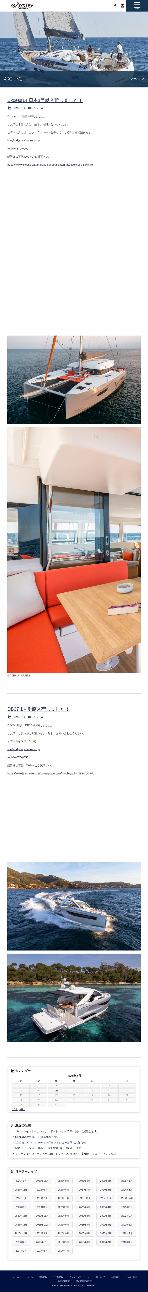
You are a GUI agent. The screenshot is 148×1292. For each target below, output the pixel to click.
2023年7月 (63, 1207)
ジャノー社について (96, 1277)
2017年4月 (63, 1251)
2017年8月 (42, 1251)
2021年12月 (21, 1224)
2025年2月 (105, 1181)
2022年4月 (105, 1216)
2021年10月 (42, 1224)
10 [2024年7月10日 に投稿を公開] (56, 1090)
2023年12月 (84, 1198)
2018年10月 (42, 1242)
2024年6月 (105, 1189)
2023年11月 (106, 1198)
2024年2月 (42, 1198)
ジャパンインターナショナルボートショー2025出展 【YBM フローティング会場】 (67, 1153)
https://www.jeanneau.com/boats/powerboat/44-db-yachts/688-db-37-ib (50, 773)
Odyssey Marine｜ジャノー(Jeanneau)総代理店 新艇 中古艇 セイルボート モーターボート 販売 (21, 6)
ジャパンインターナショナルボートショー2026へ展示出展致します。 (57, 1131)
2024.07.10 (18, 107)
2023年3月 (126, 1207)
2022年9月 (63, 1216)
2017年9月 (21, 1251)
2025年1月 (126, 1181)
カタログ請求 (131, 1277)
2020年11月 (21, 1233)
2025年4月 (84, 1181)
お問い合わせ (121, 6)
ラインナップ (75, 1277)
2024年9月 (42, 1189)
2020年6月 (63, 1233)
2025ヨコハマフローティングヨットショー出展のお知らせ (50, 1142)
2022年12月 (21, 1216)
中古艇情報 (58, 1277)
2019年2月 (21, 1242)
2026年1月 (21, 1181)
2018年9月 (63, 1242)
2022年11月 (42, 1216)
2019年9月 (126, 1233)
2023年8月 (42, 1207)
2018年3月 (105, 1242)
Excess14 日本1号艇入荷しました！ (45, 100)
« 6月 (15, 1109)
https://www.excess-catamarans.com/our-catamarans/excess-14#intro (50, 164)
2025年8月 (63, 1181)
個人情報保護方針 (84, 1281)
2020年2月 (105, 1233)
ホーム (16, 1277)
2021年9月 (63, 1224)
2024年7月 (84, 1189)
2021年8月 (84, 1224)
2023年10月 (127, 1198)
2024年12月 (21, 1189)
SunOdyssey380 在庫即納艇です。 (37, 1136)
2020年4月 (84, 1233)
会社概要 (115, 1277)
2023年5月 (84, 1207)
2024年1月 (63, 1198)
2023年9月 (21, 1207)
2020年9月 (42, 1233)
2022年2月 (126, 1216)
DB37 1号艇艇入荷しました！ (38, 709)
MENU (136, 6)
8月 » (22, 1109)
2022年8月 (84, 1216)
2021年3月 (105, 1224)
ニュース (38, 107)
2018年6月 (84, 1242)
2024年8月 (63, 1189)
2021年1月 (126, 1224)
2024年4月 (21, 1198)
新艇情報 (43, 1277)
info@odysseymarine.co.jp (23, 140)
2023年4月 (105, 1207)
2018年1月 (126, 1242)
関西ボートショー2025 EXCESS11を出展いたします (48, 1148)
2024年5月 (126, 1189)
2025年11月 (42, 1181)
